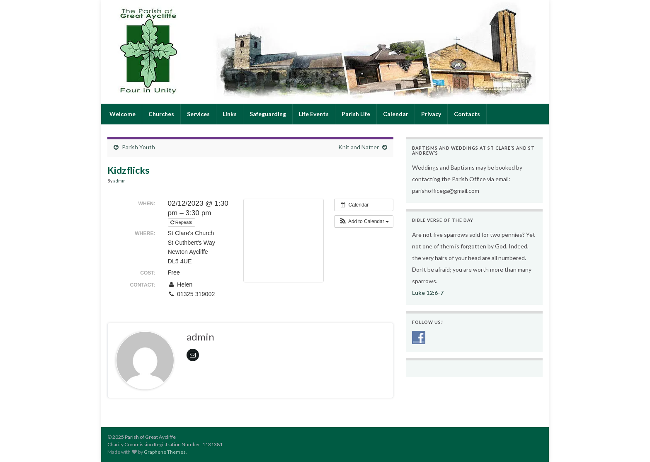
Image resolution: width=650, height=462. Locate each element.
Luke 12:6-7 (428, 292)
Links (230, 113)
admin (119, 180)
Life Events (314, 113)
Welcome (122, 113)
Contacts (467, 113)
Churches (161, 113)
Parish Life (356, 113)
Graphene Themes (165, 452)
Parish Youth (138, 147)
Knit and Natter (358, 147)
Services (198, 113)
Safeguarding (268, 113)
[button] (364, 221)
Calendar (395, 113)
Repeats (182, 222)
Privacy (431, 113)
